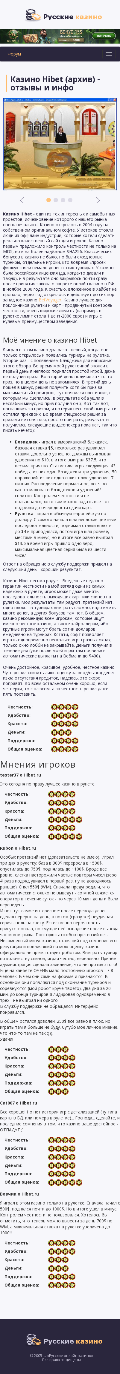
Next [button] (98, 200)
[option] (60, 144)
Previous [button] (21, 200)
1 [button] (48, 200)
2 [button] (56, 200)
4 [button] (70, 200)
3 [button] (63, 200)
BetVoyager (50, 300)
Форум (14, 54)
